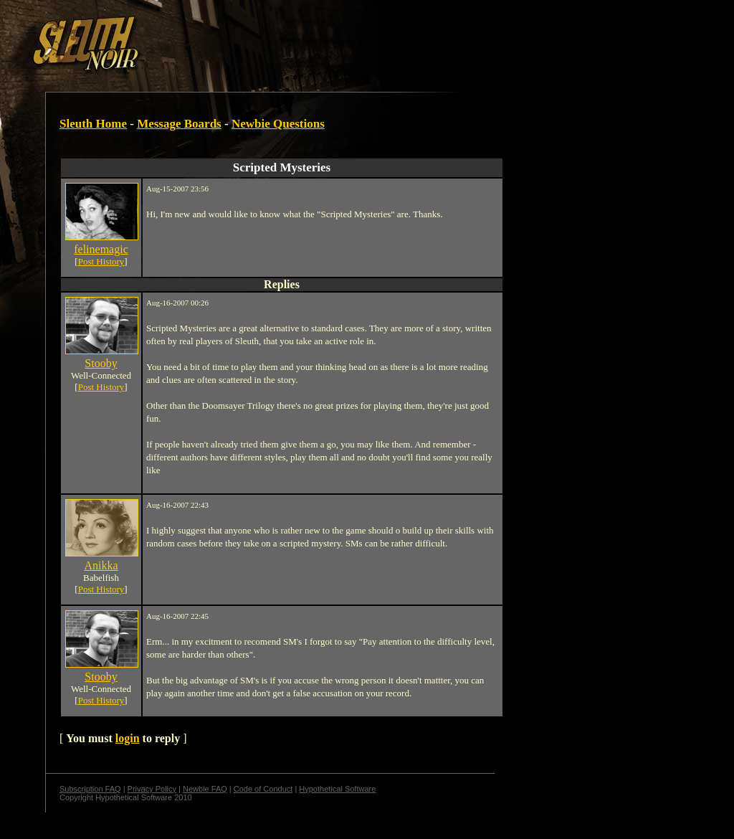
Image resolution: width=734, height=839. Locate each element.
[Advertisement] (248, 38)
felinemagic (101, 249)
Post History (101, 261)
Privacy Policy (152, 789)
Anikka (101, 565)
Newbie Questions (278, 124)
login (127, 738)
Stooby (101, 363)
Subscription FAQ (90, 789)
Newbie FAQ (205, 789)
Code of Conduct (263, 789)
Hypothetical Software (337, 789)
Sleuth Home (93, 124)
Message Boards (179, 124)
